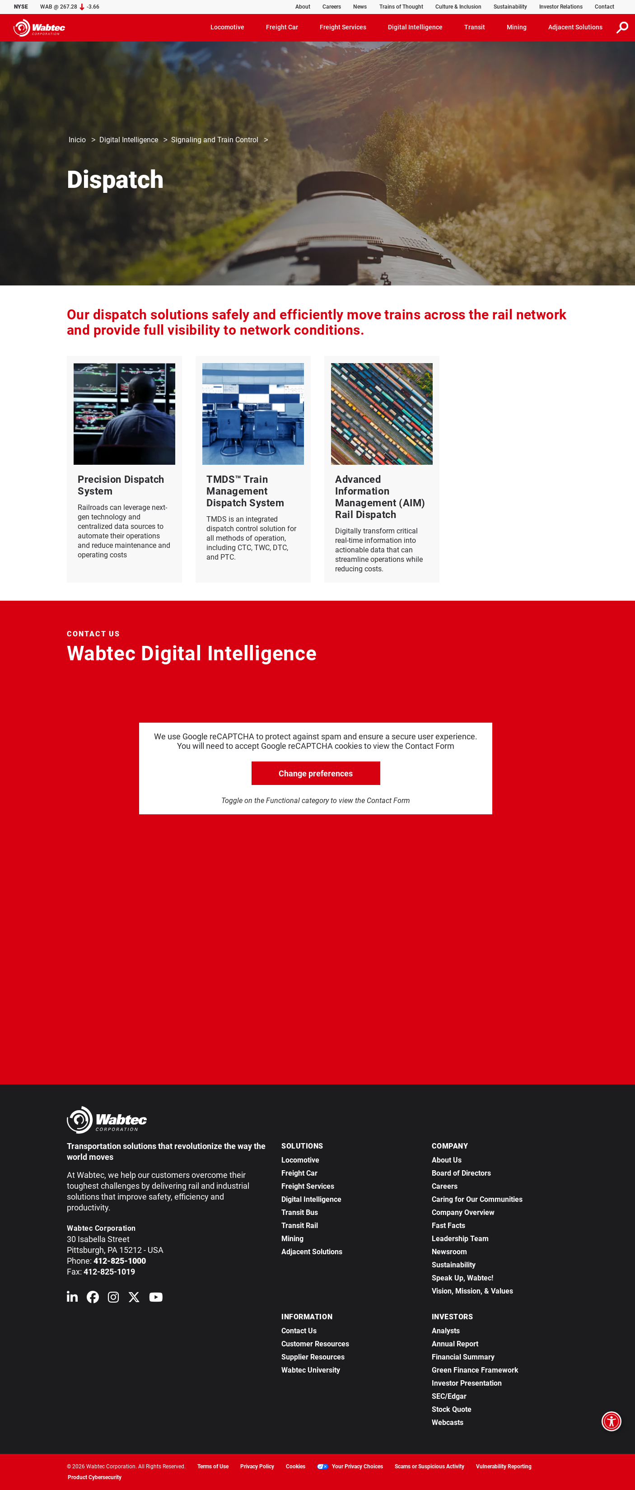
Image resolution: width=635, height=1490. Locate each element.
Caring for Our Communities (477, 1199)
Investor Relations (561, 7)
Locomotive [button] (227, 27)
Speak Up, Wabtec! (462, 1278)
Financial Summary (463, 1357)
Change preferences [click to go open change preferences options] (316, 773)
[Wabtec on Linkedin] (72, 1299)
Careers (331, 7)
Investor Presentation (467, 1383)
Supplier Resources (313, 1357)
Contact (604, 7)
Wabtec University (310, 1370)
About (302, 7)
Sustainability (510, 7)
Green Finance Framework (475, 1370)
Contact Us (299, 1331)
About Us (447, 1160)
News (360, 7)
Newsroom (449, 1251)
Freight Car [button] (282, 27)
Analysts (446, 1331)
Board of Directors (461, 1173)
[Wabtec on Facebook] (93, 1299)
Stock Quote (452, 1409)
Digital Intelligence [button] (415, 27)
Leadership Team (460, 1238)
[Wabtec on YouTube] (156, 1299)
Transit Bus (299, 1212)
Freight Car (299, 1173)
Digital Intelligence (128, 140)
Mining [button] (517, 27)
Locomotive (300, 1160)
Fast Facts (448, 1225)
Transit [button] (474, 27)
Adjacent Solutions (311, 1251)
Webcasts (447, 1422)
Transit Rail (299, 1225)
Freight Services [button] (343, 27)
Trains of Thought (401, 7)
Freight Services (307, 1186)
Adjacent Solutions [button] (575, 27)
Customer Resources (315, 1344)
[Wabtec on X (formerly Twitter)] (134, 1299)
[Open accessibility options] (611, 1421)
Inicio (77, 140)
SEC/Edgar (449, 1396)
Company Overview (463, 1212)
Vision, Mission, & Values (472, 1291)
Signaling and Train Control (214, 140)
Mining (292, 1238)
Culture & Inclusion (458, 7)
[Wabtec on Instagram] (113, 1299)
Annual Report (455, 1344)
